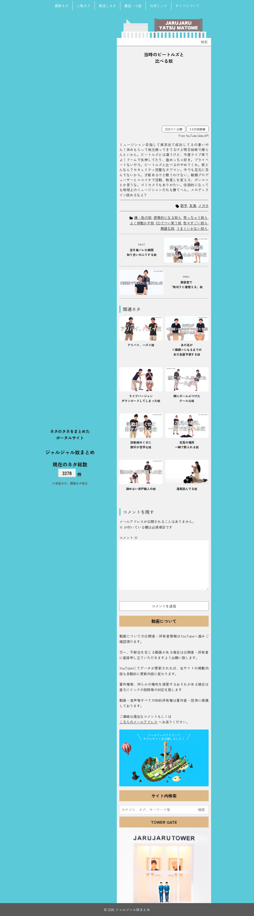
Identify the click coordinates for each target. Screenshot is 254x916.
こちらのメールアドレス (138, 721)
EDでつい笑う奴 (168, 222)
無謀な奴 (167, 228)
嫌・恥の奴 (143, 217)
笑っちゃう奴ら (195, 217)
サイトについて (187, 5)
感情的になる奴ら (167, 217)
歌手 (183, 206)
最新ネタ (61, 5)
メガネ (203, 206)
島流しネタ (107, 5)
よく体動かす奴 (142, 222)
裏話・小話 (133, 5)
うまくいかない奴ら (192, 228)
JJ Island (164, 763)
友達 (192, 206)
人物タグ (84, 5)
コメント (128, 537)
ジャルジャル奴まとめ (70, 452)
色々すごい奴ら (195, 222)
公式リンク (158, 5)
